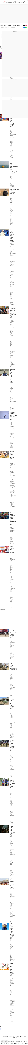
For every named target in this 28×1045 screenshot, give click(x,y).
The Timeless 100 (14, 1037)
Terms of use (20, 1043)
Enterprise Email (13, 2)
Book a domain (11, 1036)
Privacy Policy (2, 1043)
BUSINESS (9, 25)
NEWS (5, 25)
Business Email (17, 2)
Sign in (27, 0)
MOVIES (14, 25)
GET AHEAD (7, 27)
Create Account (26, 2)
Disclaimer (25, 1041)
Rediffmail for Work (5, 1036)
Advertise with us (19, 1041)
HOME (2, 25)
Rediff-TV (24, 2)
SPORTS (2, 27)
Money (11, 2)
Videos (25, 1036)
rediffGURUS (21, 2)
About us (15, 1043)
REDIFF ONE (13, 27)
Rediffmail (8, 2)
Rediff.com (13, 1041)
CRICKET (18, 25)
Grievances (26, 1043)
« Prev (1, 1024)
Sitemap (7, 1043)
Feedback (11, 1043)
